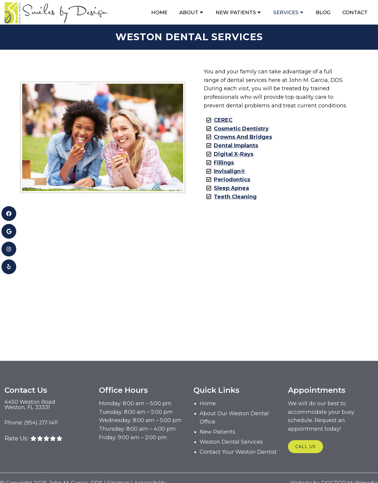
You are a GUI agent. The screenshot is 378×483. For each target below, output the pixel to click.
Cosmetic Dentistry (241, 128)
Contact (355, 12)
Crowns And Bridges (243, 137)
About (188, 12)
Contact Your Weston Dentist (238, 452)
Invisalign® (229, 171)
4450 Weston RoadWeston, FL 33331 (29, 404)
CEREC (223, 120)
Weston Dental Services (231, 442)
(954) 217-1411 (41, 422)
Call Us (305, 446)
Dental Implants (236, 145)
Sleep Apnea (231, 188)
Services (286, 12)
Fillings (224, 162)
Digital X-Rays (233, 154)
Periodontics (232, 179)
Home (159, 12)
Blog (323, 12)
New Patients (236, 12)
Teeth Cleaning (235, 196)
